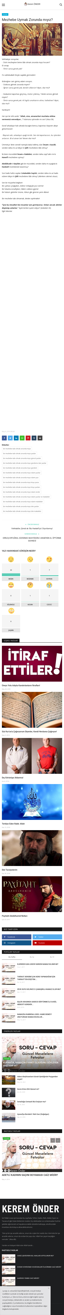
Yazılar (5, 14)
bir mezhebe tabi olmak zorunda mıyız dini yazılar (21, 506)
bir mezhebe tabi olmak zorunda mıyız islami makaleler (23, 502)
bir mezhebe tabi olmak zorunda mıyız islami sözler (21, 492)
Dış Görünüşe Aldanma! (12, 777)
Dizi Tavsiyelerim (9, 870)
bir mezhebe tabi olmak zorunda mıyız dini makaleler (22, 511)
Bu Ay (32, 957)
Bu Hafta (12, 957)
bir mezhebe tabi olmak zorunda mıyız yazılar (19, 453)
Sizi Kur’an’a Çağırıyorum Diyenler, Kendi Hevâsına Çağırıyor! (29, 731)
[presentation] (52, 1140)
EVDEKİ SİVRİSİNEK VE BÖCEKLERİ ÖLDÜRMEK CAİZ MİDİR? (39, 1267)
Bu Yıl (52, 957)
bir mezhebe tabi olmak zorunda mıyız (17, 449)
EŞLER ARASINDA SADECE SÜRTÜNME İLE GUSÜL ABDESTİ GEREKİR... (37, 1003)
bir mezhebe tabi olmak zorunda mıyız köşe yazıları (21, 487)
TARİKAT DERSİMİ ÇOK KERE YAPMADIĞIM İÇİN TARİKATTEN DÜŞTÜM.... (36, 978)
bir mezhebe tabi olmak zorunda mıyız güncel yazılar (22, 458)
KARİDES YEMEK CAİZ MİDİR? (28, 1278)
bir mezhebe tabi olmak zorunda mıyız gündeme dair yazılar (24, 463)
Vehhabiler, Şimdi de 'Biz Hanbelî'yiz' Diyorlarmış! (32, 528)
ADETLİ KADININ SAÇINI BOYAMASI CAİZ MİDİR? (30, 1174)
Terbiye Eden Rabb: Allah (13, 824)
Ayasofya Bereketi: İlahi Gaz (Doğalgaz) (33, 1114)
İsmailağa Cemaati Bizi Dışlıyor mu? (31, 1102)
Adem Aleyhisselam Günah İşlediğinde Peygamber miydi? (37, 1078)
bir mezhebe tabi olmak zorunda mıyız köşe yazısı (21, 482)
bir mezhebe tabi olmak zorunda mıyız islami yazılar (21, 473)
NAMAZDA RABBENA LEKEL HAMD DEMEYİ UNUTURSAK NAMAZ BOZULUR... (34, 1015)
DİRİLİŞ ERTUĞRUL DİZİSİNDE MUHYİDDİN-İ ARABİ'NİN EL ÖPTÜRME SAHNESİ (32, 539)
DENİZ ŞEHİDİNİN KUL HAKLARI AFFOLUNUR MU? (35, 1256)
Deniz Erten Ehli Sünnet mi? (28, 1089)
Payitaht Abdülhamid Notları (14, 916)
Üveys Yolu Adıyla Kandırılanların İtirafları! (21, 685)
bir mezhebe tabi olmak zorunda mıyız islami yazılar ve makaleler (26, 497)
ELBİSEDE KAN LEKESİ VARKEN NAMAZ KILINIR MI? (37, 964)
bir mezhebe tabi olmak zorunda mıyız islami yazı (20, 477)
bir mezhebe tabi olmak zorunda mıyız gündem (20, 468)
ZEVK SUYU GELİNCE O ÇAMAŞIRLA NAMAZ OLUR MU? (39, 989)
